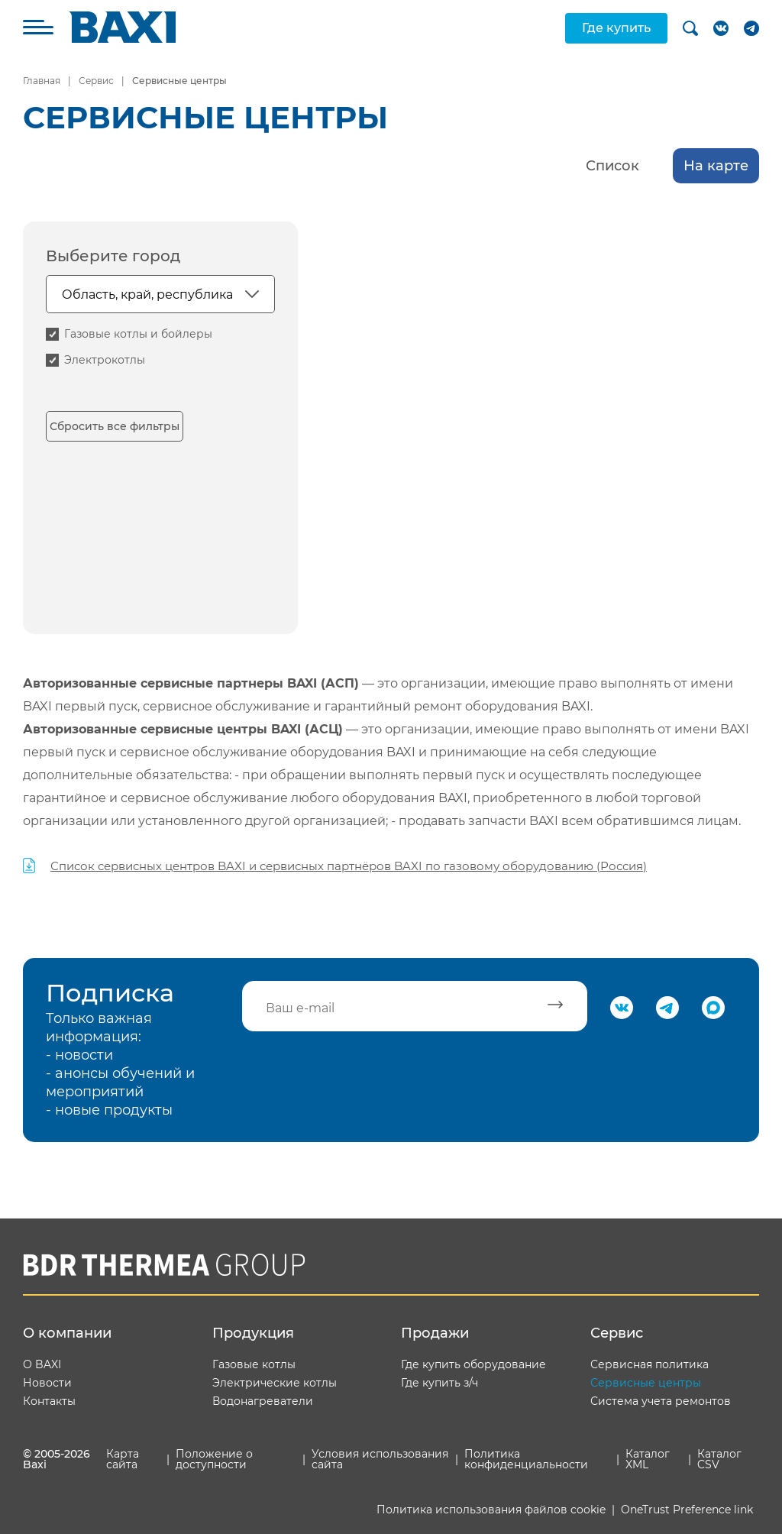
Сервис (96, 80)
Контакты (49, 1401)
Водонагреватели (262, 1401)
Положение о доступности (214, 1459)
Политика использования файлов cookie (491, 1509)
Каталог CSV (719, 1459)
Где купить (616, 28)
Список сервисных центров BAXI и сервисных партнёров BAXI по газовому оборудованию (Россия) (348, 866)
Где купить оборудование (473, 1364)
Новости (47, 1382)
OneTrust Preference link (687, 1509)
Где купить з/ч (439, 1382)
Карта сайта (122, 1459)
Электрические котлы (274, 1382)
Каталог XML (647, 1459)
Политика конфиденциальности (526, 1459)
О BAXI (42, 1364)
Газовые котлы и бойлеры (138, 334)
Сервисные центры (645, 1382)
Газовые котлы (254, 1364)
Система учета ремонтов (660, 1401)
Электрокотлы (104, 360)
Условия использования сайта (380, 1459)
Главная (41, 80)
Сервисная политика (649, 1364)
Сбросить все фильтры (114, 426)
